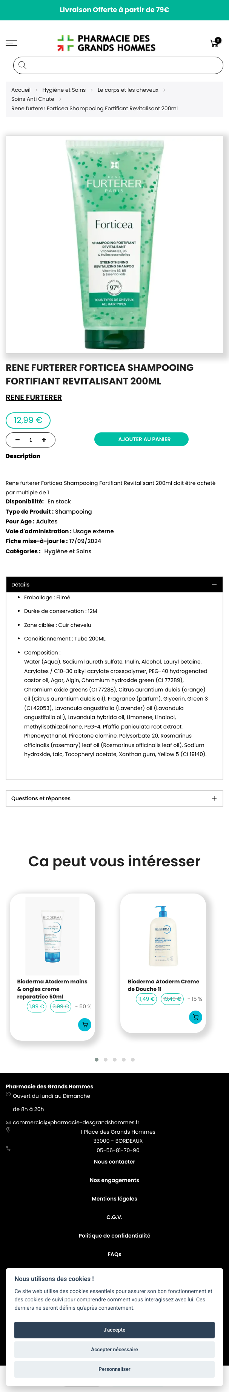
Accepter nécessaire (114, 1350)
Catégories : (23, 552)
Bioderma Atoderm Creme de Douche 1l (163, 985)
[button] (96, 1059)
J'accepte (115, 1330)
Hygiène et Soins (68, 552)
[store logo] (114, 43)
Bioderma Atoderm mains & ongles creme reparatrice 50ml (52, 989)
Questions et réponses (41, 798)
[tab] (114, 798)
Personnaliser (114, 1369)
